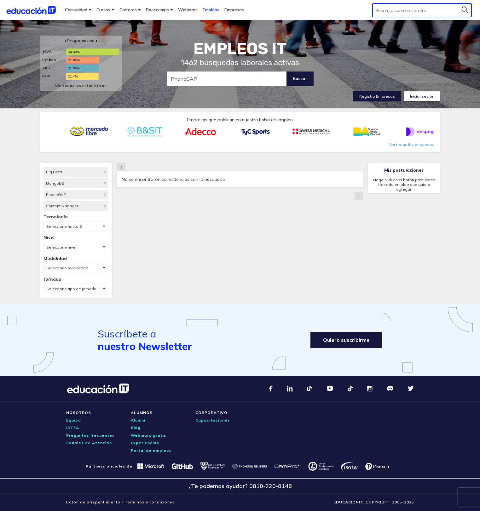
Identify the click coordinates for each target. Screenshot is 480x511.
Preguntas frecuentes (90, 435)
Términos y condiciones (150, 502)
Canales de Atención (89, 442)
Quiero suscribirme (346, 340)
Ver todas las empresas (411, 144)
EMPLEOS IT (240, 48)
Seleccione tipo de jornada (71, 288)
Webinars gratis (148, 435)
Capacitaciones (212, 420)
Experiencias (145, 442)
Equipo (73, 420)
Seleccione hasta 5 (64, 226)
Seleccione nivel (61, 247)
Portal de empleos (151, 450)
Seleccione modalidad (67, 268)
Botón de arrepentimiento (93, 502)
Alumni (138, 420)
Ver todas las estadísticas (81, 85)
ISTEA (72, 427)
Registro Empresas (377, 96)
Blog (136, 427)
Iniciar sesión (422, 96)
